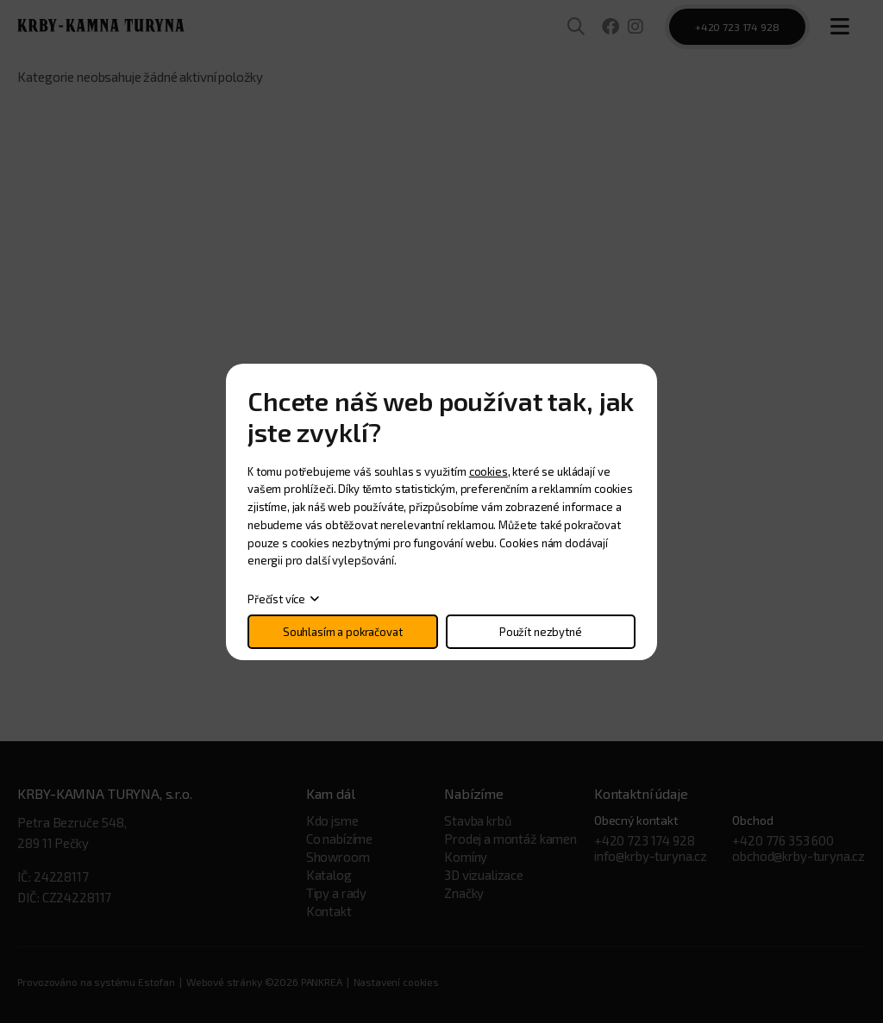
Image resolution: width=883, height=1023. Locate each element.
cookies (488, 471)
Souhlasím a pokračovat (343, 632)
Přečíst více (276, 599)
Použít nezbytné (540, 632)
